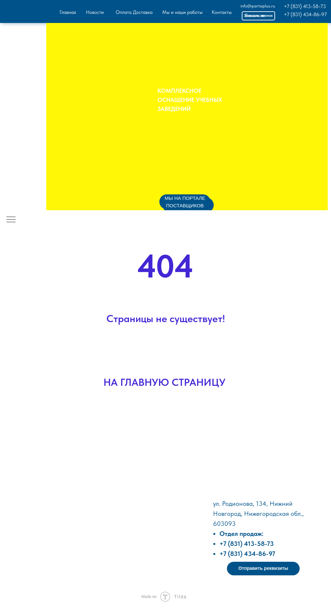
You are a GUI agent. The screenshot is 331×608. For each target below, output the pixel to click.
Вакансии (255, 15)
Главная (67, 12)
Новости (95, 12)
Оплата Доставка (134, 12)
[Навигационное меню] (11, 220)
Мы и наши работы (182, 12)
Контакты (222, 12)
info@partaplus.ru (257, 5)
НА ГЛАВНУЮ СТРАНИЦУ (164, 382)
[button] (263, 568)
